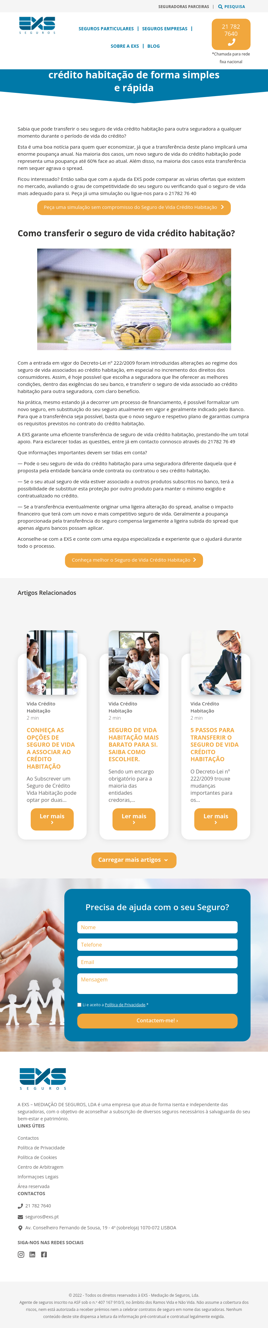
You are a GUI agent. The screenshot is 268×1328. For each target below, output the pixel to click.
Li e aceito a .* (115, 1005)
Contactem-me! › (157, 1020)
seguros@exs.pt (42, 1217)
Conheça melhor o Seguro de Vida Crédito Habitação (131, 559)
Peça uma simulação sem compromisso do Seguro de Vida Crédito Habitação (131, 207)
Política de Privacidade (125, 1005)
